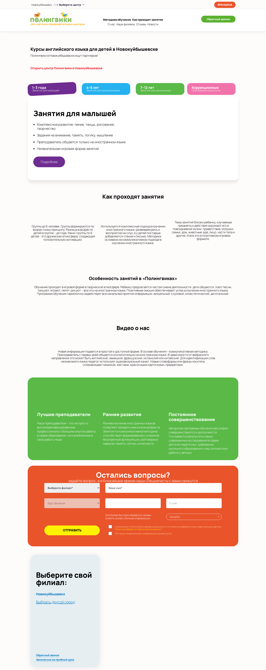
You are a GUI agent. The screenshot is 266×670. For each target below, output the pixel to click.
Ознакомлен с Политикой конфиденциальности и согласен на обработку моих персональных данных (168, 528)
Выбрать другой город (55, 601)
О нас (111, 24)
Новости (152, 24)
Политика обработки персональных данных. (138, 529)
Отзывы (141, 24)
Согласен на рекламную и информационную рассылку (143, 533)
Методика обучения (117, 20)
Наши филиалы (125, 24)
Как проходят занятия (147, 20)
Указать (174, 517)
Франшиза (225, 4)
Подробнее (49, 162)
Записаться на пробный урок (55, 659)
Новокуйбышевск (41, 4)
